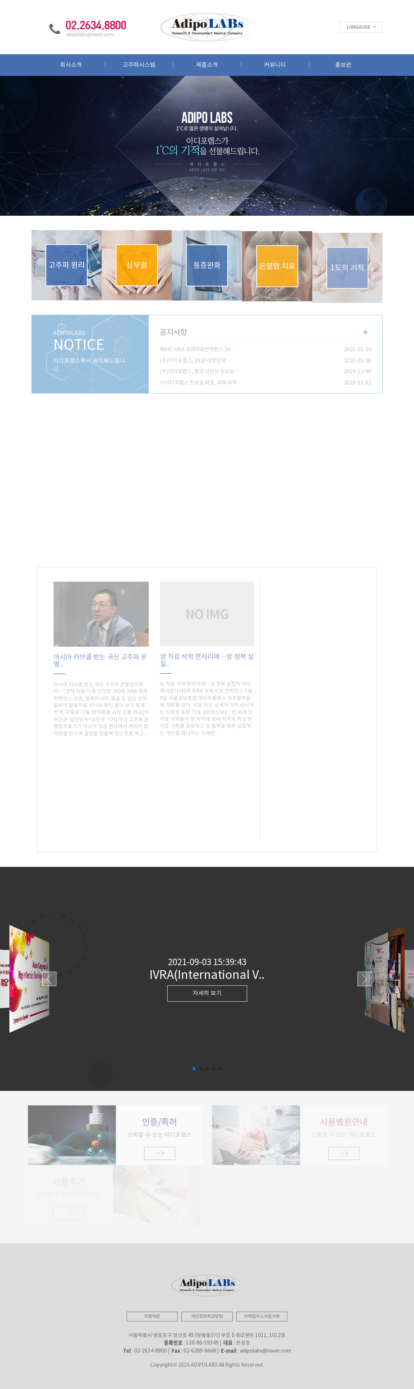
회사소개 (71, 65)
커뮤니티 (275, 65)
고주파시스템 (139, 65)
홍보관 (343, 65)
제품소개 (207, 65)
